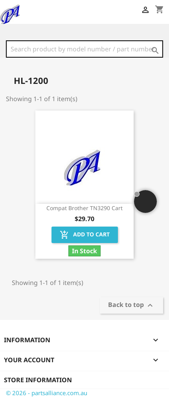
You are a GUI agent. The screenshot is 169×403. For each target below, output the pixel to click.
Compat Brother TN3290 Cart (84, 208)
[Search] (84, 49)
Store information (38, 380)
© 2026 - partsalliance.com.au (46, 393)
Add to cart (85, 235)
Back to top (131, 305)
